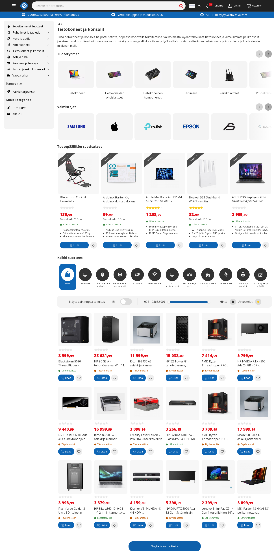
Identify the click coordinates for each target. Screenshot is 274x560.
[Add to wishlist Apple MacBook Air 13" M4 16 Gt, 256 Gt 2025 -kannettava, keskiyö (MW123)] (179, 245)
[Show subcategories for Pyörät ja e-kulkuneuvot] (48, 69)
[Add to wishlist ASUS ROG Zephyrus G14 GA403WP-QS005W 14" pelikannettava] (265, 245)
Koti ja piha (17, 57)
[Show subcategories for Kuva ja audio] (48, 39)
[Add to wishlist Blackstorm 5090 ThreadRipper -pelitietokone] (78, 378)
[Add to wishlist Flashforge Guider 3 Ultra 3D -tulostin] (78, 525)
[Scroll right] (268, 54)
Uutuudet (16, 108)
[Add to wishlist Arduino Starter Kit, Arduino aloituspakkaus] (136, 245)
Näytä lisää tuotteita (164, 546)
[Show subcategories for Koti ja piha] (48, 57)
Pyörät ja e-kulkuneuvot (26, 69)
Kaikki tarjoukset (21, 91)
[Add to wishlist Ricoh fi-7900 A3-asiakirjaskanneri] (114, 451)
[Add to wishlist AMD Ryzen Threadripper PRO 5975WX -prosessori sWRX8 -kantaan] (222, 451)
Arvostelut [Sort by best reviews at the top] (249, 302)
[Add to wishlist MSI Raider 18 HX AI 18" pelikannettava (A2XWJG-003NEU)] (258, 525)
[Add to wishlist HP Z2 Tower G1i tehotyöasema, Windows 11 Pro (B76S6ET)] (186, 378)
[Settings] (194, 6)
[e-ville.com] (24, 6)
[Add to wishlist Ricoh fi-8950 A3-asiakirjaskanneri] (258, 451)
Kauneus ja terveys (22, 63)
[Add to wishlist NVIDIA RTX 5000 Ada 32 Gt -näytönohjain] (186, 525)
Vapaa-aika (17, 75)
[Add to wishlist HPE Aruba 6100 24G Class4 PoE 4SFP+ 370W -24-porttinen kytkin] (186, 451)
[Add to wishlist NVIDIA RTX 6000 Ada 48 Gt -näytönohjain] (78, 451)
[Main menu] (13, 6)
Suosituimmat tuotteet (25, 26)
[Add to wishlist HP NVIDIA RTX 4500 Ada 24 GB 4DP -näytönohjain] (258, 378)
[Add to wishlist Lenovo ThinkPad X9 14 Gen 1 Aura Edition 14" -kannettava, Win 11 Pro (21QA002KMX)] (222, 525)
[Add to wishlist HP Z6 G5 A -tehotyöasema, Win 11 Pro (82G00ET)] (114, 378)
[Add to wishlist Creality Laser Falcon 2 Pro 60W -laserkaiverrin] (150, 451)
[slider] (169, 302)
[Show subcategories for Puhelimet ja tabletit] (48, 32)
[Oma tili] (235, 6)
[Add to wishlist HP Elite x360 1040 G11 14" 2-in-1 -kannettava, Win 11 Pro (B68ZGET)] (114, 525)
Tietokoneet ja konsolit (25, 51)
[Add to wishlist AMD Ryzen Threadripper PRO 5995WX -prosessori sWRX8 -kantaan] (222, 378)
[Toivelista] (214, 6)
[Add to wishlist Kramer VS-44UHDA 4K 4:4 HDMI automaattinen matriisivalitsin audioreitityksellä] (150, 525)
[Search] (109, 5)
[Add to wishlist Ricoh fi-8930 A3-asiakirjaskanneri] (150, 378)
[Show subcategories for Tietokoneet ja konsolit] (48, 51)
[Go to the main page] (59, 23)
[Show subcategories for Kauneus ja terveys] (48, 63)
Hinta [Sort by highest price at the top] (228, 302)
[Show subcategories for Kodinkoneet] (48, 45)
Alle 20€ (15, 114)
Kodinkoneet (18, 45)
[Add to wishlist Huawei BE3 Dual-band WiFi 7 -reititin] (222, 245)
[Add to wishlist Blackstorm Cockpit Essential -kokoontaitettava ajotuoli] (93, 245)
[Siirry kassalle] (254, 6)
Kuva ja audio (19, 38)
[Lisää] (74, 246)
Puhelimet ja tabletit (23, 32)
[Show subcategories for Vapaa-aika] (48, 75)
